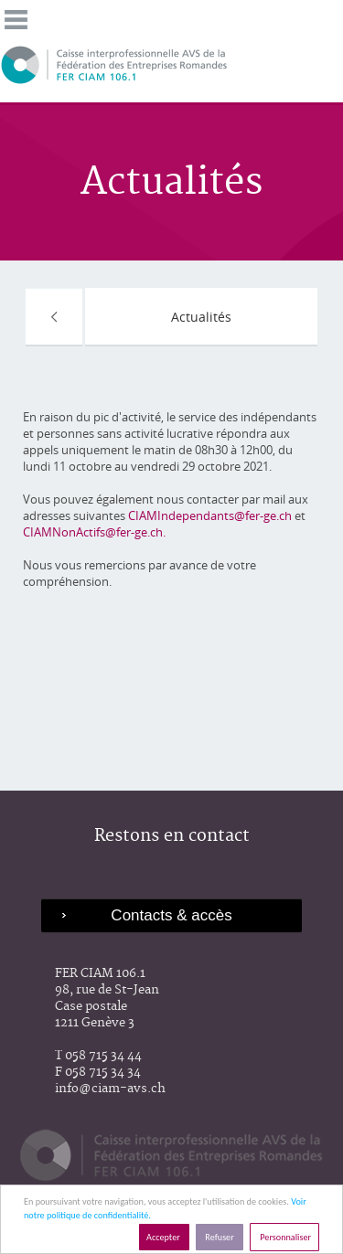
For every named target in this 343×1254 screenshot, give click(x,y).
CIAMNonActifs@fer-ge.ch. (94, 532)
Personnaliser (284, 1237)
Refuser (219, 1237)
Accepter (164, 1237)
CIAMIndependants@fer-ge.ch (211, 515)
